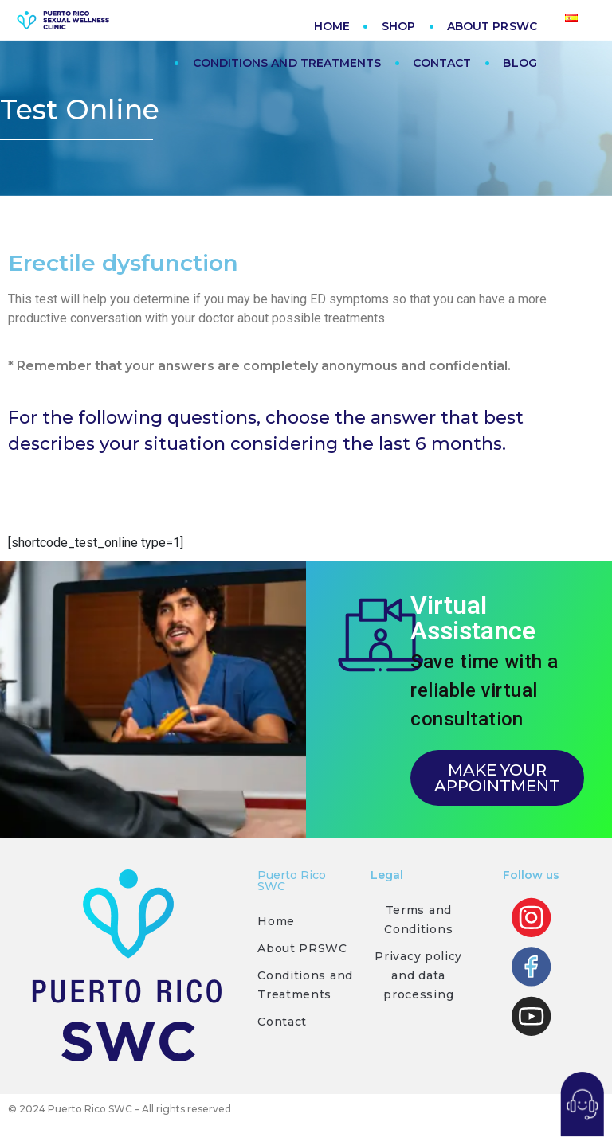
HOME (332, 26)
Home (276, 921)
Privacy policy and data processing (418, 975)
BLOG (519, 63)
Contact (282, 1021)
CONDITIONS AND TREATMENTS (287, 63)
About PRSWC (302, 948)
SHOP (398, 26)
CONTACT (442, 63)
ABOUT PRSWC (492, 26)
